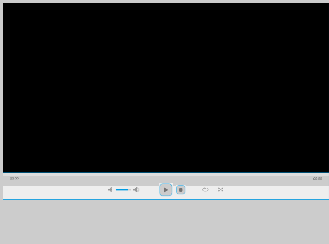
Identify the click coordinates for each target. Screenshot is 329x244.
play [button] (166, 190)
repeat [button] (205, 189)
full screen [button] (220, 189)
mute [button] (111, 189)
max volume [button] (136, 189)
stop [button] (181, 190)
